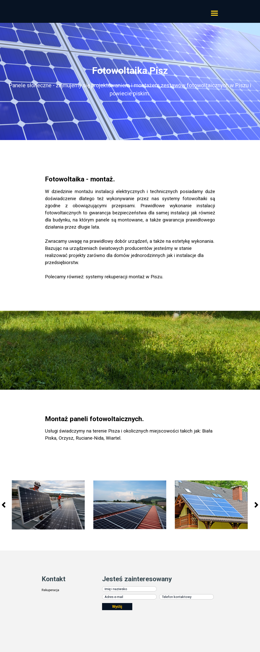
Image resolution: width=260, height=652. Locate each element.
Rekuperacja (50, 590)
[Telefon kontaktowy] (186, 596)
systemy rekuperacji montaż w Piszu (124, 277)
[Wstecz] (5, 505)
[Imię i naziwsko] (129, 589)
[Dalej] (254, 505)
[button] (48, 505)
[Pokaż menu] (214, 13)
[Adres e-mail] (129, 596)
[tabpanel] (130, 83)
